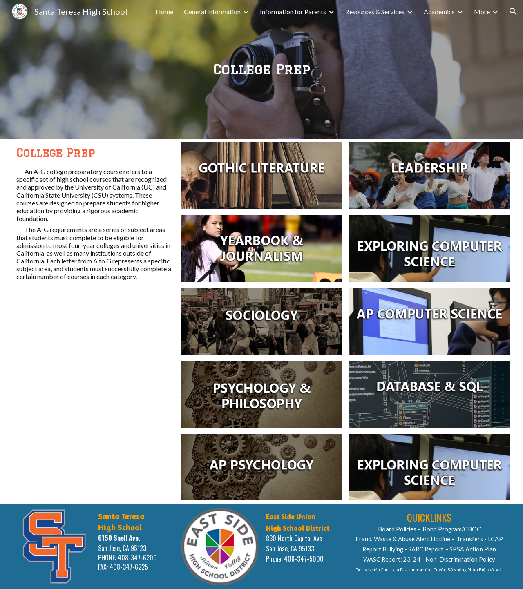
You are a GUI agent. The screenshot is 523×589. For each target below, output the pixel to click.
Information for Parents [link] (293, 12)
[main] (261, 69)
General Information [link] (212, 12)
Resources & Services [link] (375, 12)
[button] (513, 11)
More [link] (482, 12)
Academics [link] (439, 12)
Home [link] (164, 12)
